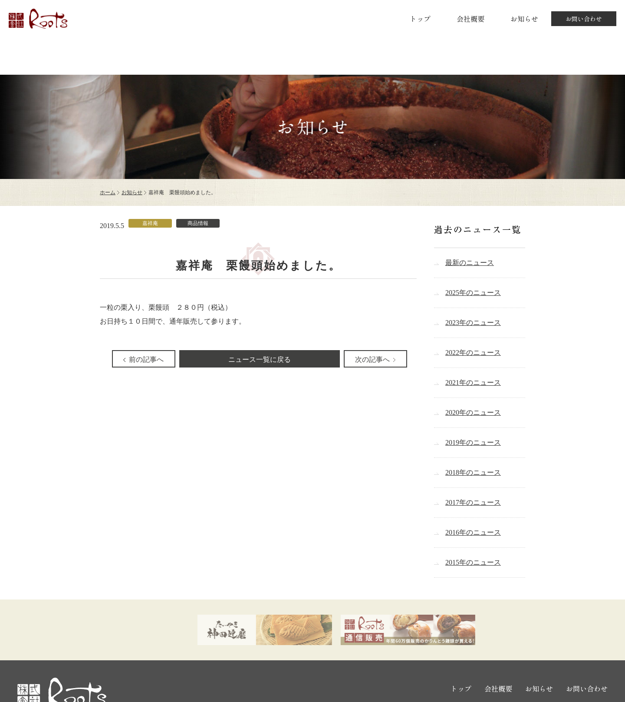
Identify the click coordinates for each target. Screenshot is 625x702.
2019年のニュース (473, 442)
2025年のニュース (473, 292)
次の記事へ (372, 359)
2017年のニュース (473, 502)
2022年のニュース (473, 352)
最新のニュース (469, 262)
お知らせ (524, 18)
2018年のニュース (473, 472)
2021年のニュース (473, 382)
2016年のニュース (473, 532)
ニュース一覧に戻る (259, 359)
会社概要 (470, 18)
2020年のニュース (473, 412)
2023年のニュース (473, 322)
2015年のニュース (473, 562)
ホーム (107, 192)
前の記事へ (146, 359)
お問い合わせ (584, 18)
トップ (420, 18)
